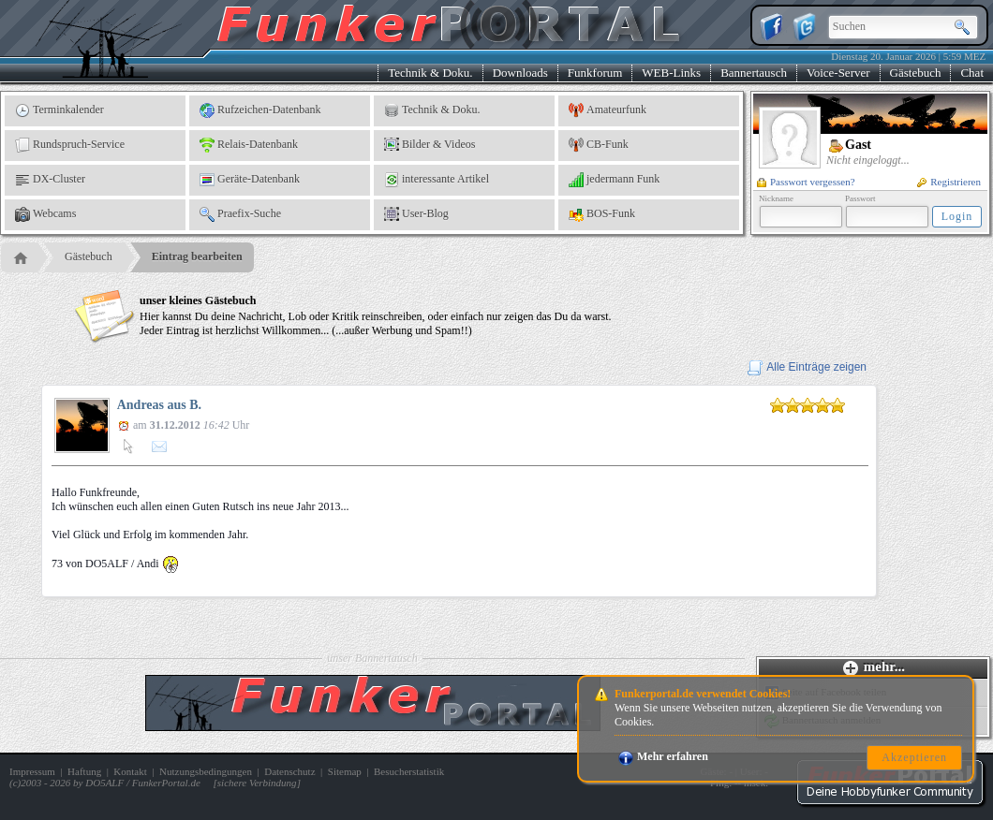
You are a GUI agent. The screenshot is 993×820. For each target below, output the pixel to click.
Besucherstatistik (409, 771)
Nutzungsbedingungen (205, 771)
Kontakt (129, 771)
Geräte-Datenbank (250, 179)
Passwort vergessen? (806, 181)
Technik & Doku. (430, 73)
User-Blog (416, 214)
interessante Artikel (436, 179)
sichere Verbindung (257, 782)
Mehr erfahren (663, 756)
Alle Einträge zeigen (807, 366)
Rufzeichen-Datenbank (260, 110)
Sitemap (345, 771)
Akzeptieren (914, 757)
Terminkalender (59, 110)
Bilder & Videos (429, 145)
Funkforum (595, 73)
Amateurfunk (607, 110)
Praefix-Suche (240, 214)
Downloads (520, 73)
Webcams (45, 214)
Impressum (32, 771)
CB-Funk (599, 145)
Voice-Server (838, 73)
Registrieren (949, 181)
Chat (972, 73)
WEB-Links (671, 73)
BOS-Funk (602, 214)
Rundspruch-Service (70, 145)
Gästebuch (915, 73)
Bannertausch (753, 73)
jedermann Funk (614, 179)
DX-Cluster (50, 179)
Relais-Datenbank (249, 145)
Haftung (84, 771)
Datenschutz (289, 771)
